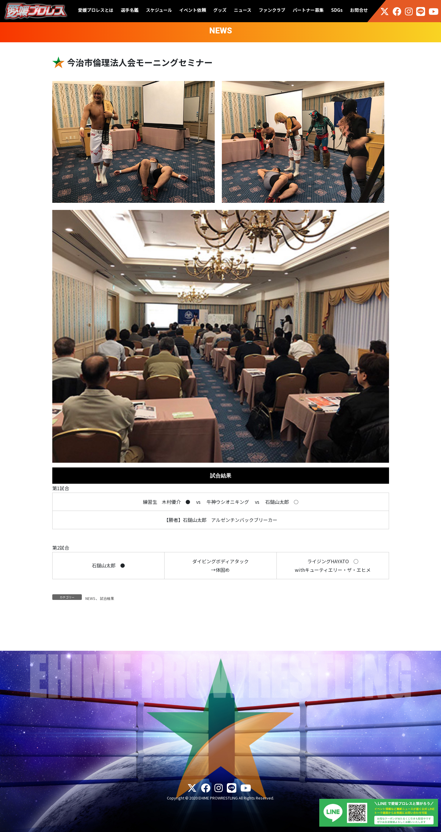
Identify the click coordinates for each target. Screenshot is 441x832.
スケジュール (159, 10)
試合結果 (107, 598)
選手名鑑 (130, 10)
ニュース (242, 10)
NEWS (90, 598)
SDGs (337, 10)
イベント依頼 (192, 10)
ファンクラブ (272, 10)
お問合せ (359, 10)
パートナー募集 (308, 10)
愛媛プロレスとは (95, 10)
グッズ (220, 10)
